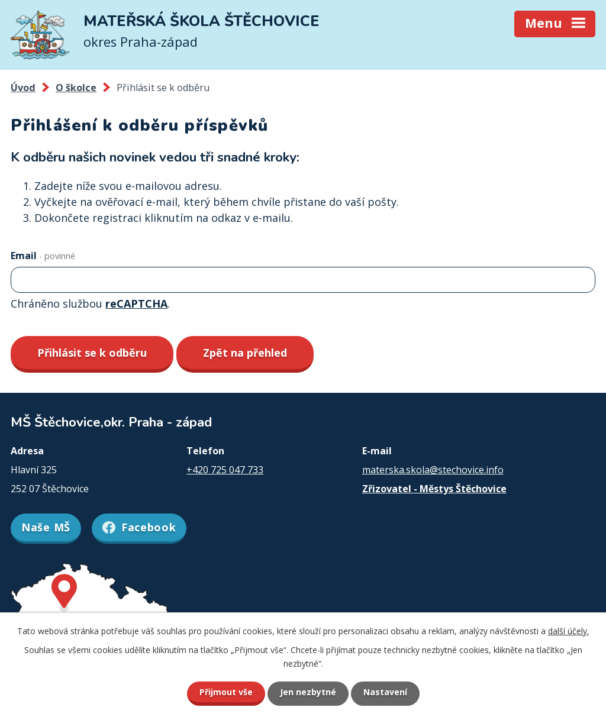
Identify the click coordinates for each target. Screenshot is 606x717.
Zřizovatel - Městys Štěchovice (434, 488)
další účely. (568, 631)
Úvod (23, 87)
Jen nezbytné (308, 691)
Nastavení (385, 691)
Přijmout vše (226, 691)
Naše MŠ (45, 527)
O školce (76, 87)
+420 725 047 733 (224, 469)
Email (43, 255)
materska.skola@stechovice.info (433, 469)
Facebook (139, 527)
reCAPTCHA (136, 303)
